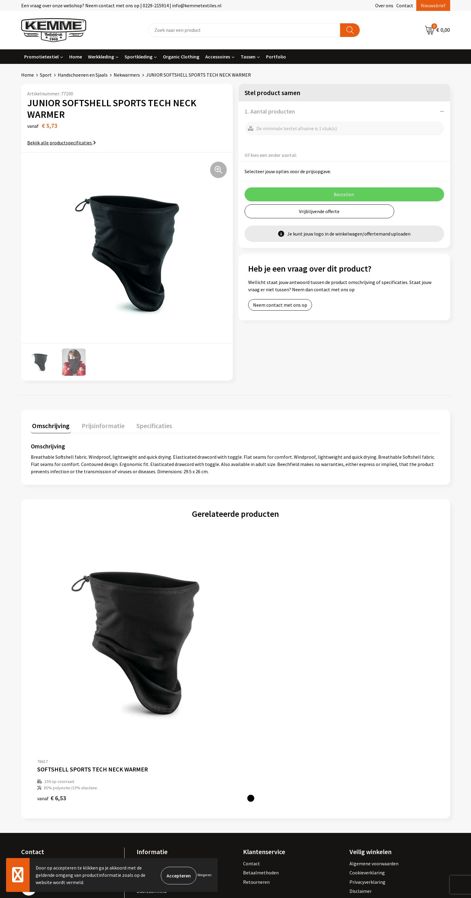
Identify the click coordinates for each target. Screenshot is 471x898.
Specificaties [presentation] (147, 424)
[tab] (49, 425)
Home (75, 57)
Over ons (384, 5)
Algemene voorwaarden (373, 734)
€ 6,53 (51, 668)
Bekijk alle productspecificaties (61, 143)
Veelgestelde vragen (158, 753)
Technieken (149, 771)
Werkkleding (101, 57)
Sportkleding (138, 57)
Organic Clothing (181, 57)
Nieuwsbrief (433, 5)
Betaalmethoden (261, 743)
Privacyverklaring (367, 753)
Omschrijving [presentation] (49, 424)
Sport (46, 75)
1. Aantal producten (270, 111)
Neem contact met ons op (280, 305)
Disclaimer (360, 762)
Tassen (248, 57)
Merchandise (150, 780)
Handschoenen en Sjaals (83, 75)
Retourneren (256, 753)
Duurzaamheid (152, 762)
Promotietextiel (41, 57)
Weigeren (204, 875)
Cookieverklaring (367, 743)
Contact (404, 5)
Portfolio (276, 57)
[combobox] (244, 30)
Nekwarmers (127, 75)
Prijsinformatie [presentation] (98, 424)
